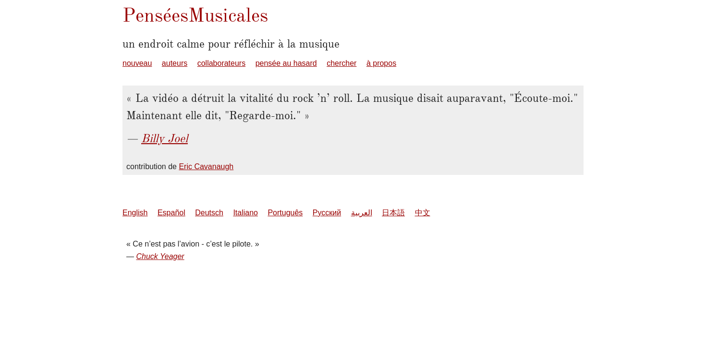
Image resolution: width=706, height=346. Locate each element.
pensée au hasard (286, 63)
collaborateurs (221, 63)
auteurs (174, 63)
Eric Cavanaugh (206, 166)
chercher (341, 63)
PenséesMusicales (195, 15)
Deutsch (209, 213)
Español (171, 213)
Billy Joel (164, 138)
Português (285, 213)
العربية (361, 213)
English (134, 213)
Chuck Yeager (160, 256)
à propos (381, 63)
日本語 (393, 213)
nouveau (137, 63)
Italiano (245, 213)
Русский (327, 213)
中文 (422, 213)
